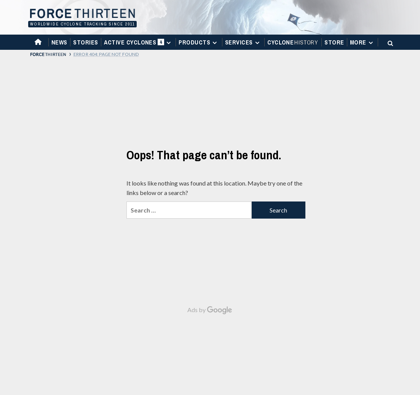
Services (243, 42)
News (59, 42)
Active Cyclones (138, 44)
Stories (85, 42)
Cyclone (293, 42)
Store (334, 42)
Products (199, 42)
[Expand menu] (168, 43)
